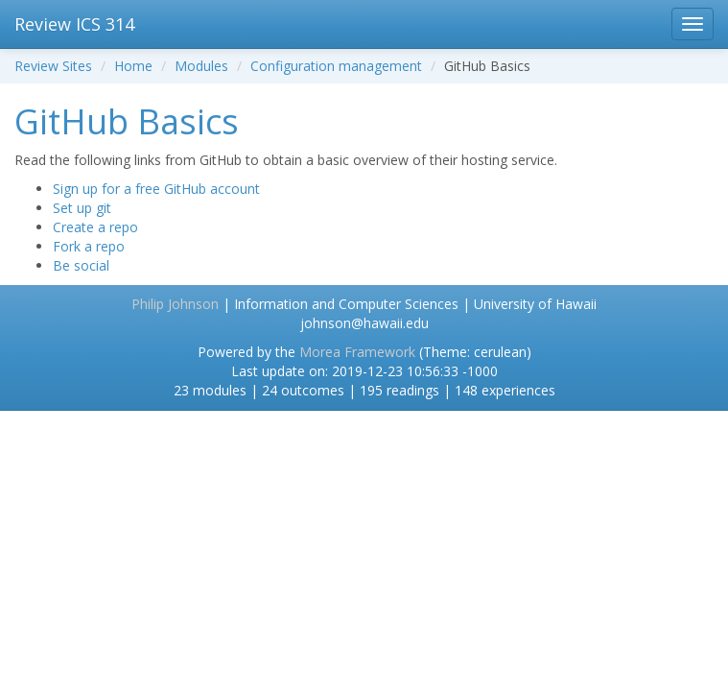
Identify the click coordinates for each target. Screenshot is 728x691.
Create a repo (95, 227)
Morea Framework (357, 352)
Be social (81, 265)
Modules (201, 66)
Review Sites (53, 66)
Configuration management (336, 66)
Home (133, 66)
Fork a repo (89, 246)
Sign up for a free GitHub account (156, 188)
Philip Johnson (175, 304)
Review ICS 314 (74, 24)
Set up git (82, 208)
